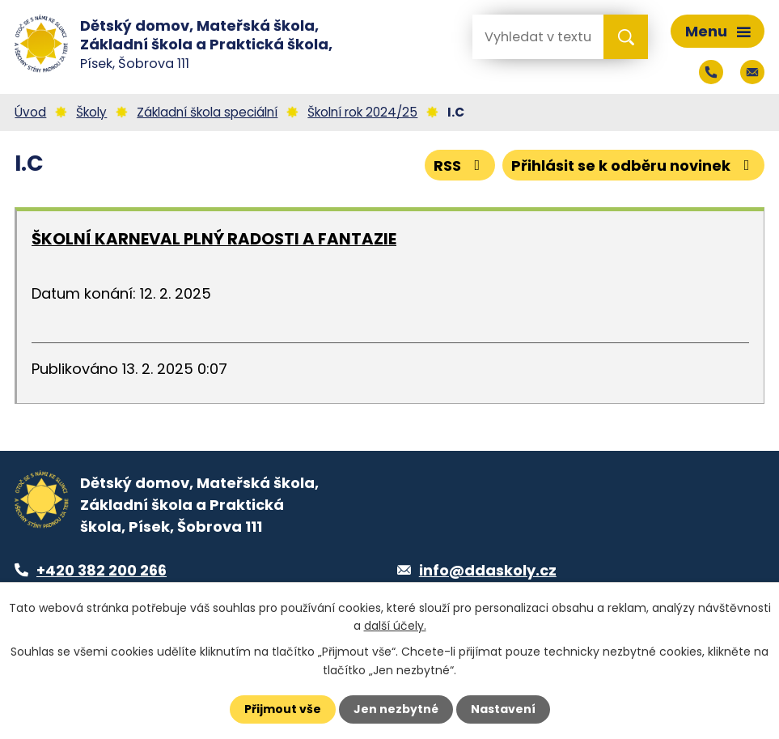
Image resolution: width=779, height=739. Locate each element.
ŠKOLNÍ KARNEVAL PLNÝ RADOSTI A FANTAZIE (214, 238)
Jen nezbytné (396, 709)
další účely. (395, 626)
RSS (460, 165)
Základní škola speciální (207, 112)
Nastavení (503, 709)
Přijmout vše (282, 709)
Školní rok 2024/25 (362, 112)
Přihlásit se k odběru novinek (633, 165)
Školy (91, 112)
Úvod (30, 112)
